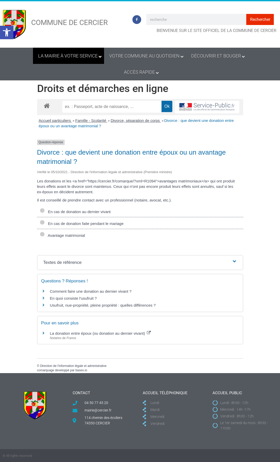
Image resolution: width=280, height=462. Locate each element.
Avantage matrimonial (62, 235)
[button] (6, 32)
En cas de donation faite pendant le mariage (82, 223)
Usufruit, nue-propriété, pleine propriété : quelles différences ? (103, 305)
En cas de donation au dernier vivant (75, 211)
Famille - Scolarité (91, 120)
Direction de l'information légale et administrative (73, 366)
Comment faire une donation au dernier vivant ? (91, 291)
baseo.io (81, 370)
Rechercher (260, 19)
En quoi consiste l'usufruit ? (73, 298)
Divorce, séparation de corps (136, 120)
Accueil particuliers (55, 120)
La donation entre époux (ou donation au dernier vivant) (100, 333)
